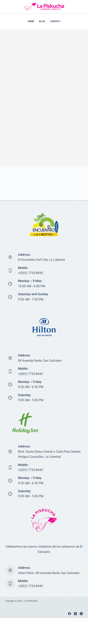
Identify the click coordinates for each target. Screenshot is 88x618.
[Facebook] (69, 613)
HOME (31, 21)
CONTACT (55, 21)
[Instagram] (81, 613)
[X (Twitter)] (75, 613)
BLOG (42, 21)
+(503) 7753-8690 (30, 273)
